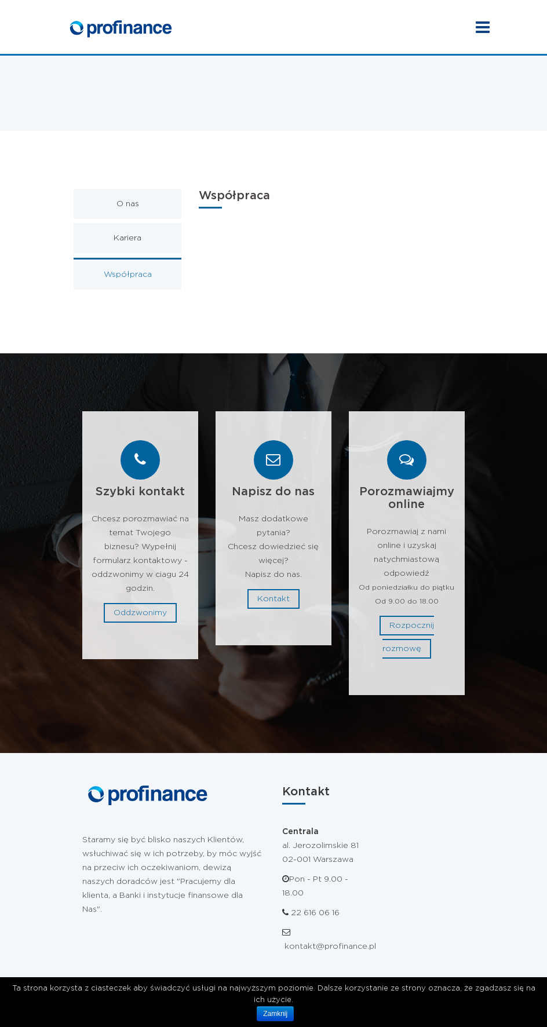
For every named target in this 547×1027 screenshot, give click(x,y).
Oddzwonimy (140, 613)
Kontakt (273, 599)
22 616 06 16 (315, 913)
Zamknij (275, 1014)
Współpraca (128, 275)
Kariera (127, 238)
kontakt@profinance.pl (329, 946)
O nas (127, 204)
